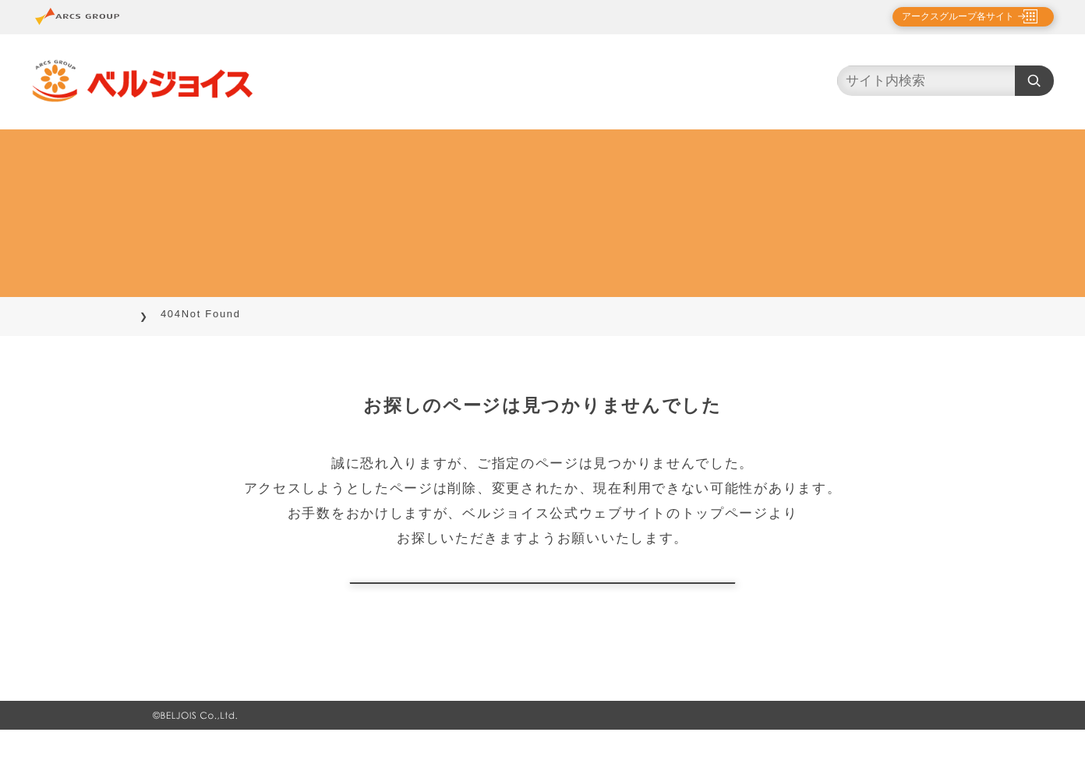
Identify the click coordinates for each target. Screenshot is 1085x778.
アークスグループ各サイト (944, 16)
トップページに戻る (542, 606)
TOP (165, 314)
